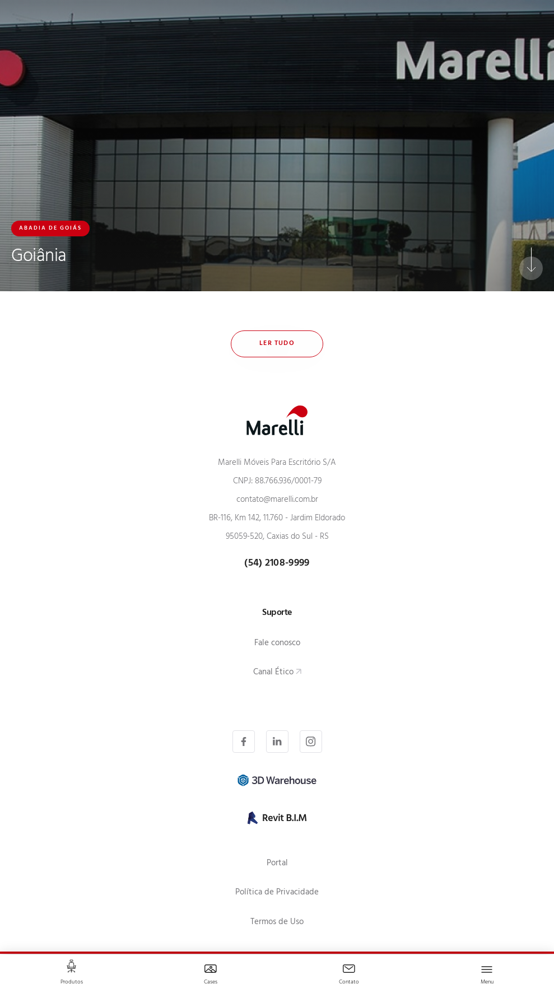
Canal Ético (273, 673)
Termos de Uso (277, 923)
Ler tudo (277, 344)
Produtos (71, 982)
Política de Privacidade (277, 893)
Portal (277, 864)
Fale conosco (277, 644)
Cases (211, 982)
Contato (349, 982)
